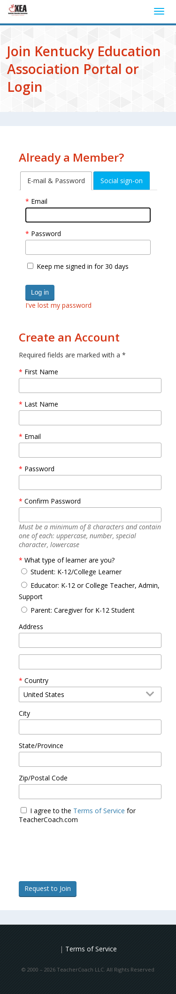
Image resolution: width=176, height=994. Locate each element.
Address (31, 626)
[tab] (56, 180)
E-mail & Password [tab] (56, 180)
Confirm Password (52, 501)
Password (46, 233)
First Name (41, 371)
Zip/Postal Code (43, 777)
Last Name (41, 404)
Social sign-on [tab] (121, 180)
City (24, 713)
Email (39, 201)
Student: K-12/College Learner (76, 571)
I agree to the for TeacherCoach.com (77, 815)
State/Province (41, 745)
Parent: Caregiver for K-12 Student (83, 610)
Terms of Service (99, 810)
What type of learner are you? (69, 560)
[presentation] (90, 866)
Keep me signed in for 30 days (83, 266)
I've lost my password (58, 305)
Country (36, 680)
